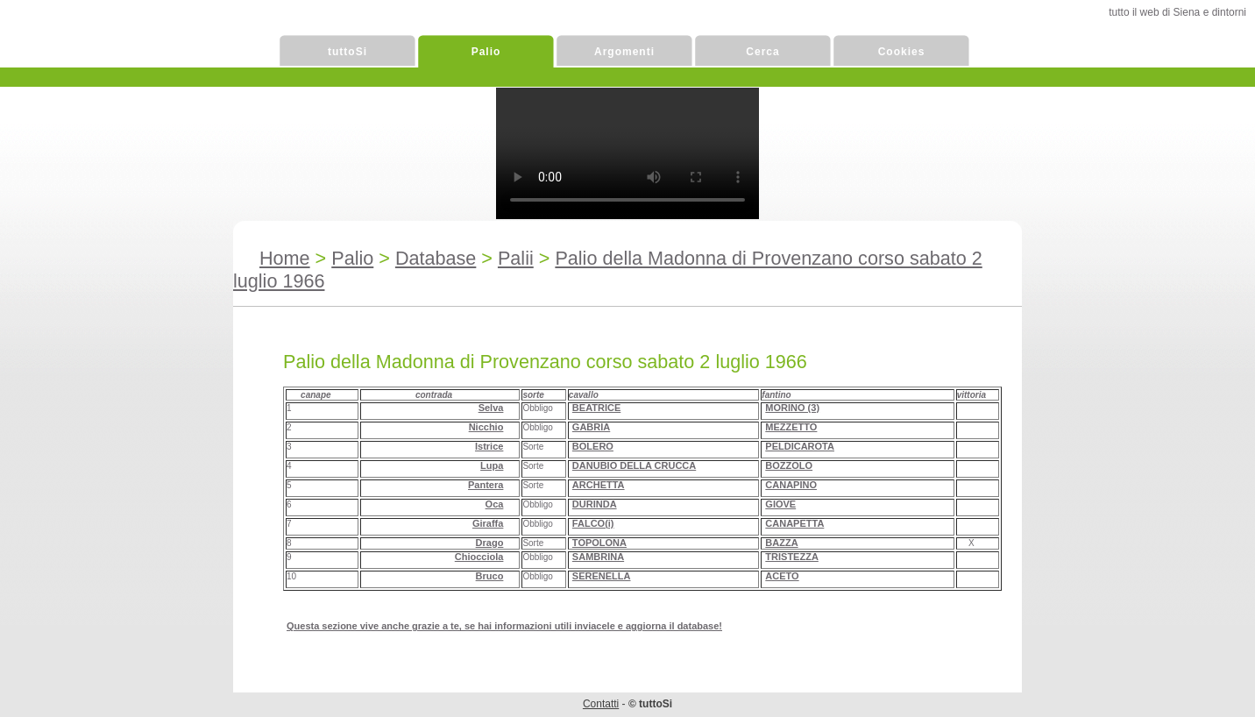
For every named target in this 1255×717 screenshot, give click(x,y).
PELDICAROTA (799, 446)
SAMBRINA (598, 556)
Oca (495, 504)
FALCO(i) (593, 523)
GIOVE (780, 504)
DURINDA (594, 504)
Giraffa (487, 523)
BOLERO (592, 446)
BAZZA (781, 542)
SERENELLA (601, 576)
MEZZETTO (791, 427)
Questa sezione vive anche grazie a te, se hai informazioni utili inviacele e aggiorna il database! (504, 626)
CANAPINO (791, 484)
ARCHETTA (598, 484)
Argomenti (624, 52)
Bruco (490, 576)
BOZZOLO (788, 465)
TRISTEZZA (792, 556)
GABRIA (591, 427)
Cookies (901, 52)
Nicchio (486, 427)
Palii (516, 258)
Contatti (601, 704)
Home (284, 258)
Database (435, 258)
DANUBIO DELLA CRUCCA (634, 465)
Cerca (762, 52)
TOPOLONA (599, 542)
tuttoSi (347, 52)
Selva (491, 407)
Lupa (491, 465)
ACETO (781, 576)
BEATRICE (596, 407)
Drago (490, 542)
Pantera (485, 484)
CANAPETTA (794, 523)
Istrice (489, 446)
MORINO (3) (792, 407)
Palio (486, 52)
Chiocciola (479, 556)
